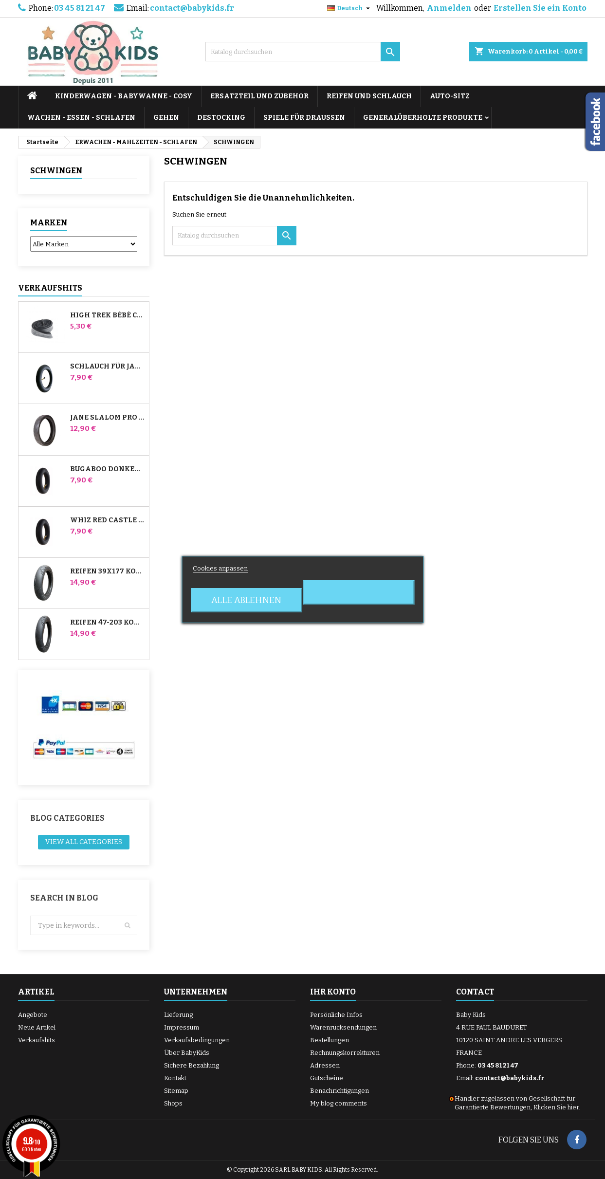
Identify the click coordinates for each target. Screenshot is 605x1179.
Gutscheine (326, 1078)
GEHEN (166, 117)
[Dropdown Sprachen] (349, 8)
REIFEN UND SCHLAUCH (369, 96)
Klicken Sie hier (556, 1107)
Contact (475, 991)
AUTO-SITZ (450, 96)
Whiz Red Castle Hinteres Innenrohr (107, 520)
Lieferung (178, 1014)
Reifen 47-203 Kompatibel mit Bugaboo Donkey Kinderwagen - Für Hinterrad (107, 622)
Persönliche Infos (336, 1014)
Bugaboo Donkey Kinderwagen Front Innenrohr (107, 469)
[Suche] (302, 51)
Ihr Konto (333, 991)
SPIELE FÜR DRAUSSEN (304, 117)
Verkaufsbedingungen (197, 1040)
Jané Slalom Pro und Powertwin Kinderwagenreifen (107, 418)
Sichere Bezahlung (191, 1065)
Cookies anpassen (220, 568)
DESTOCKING (221, 117)
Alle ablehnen (246, 600)
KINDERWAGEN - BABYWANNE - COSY (123, 96)
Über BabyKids (186, 1052)
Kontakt (175, 1078)
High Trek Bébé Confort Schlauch (107, 315)
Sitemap (176, 1090)
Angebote (32, 1014)
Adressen (325, 1065)
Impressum (181, 1027)
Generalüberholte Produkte (422, 117)
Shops (173, 1103)
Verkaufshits (50, 288)
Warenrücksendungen (343, 1027)
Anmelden (449, 8)
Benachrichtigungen (339, 1090)
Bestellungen (329, 1040)
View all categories (83, 842)
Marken (48, 222)
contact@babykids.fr (192, 8)
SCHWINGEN (56, 170)
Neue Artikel (36, 1027)
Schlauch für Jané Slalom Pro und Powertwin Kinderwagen (107, 366)
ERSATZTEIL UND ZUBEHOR (259, 96)
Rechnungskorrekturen (345, 1052)
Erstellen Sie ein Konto (540, 8)
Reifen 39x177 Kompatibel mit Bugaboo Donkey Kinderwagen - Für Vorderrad (107, 571)
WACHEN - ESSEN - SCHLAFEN (81, 117)
